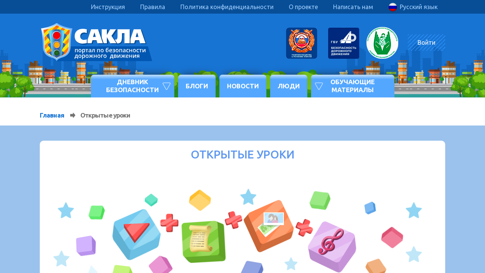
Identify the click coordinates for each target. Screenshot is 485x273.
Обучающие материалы (352, 85)
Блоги (197, 85)
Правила (152, 6)
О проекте (303, 6)
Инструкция (108, 6)
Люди (289, 85)
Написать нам (353, 6)
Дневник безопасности (132, 85)
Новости (243, 85)
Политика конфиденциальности (227, 6)
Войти (426, 42)
